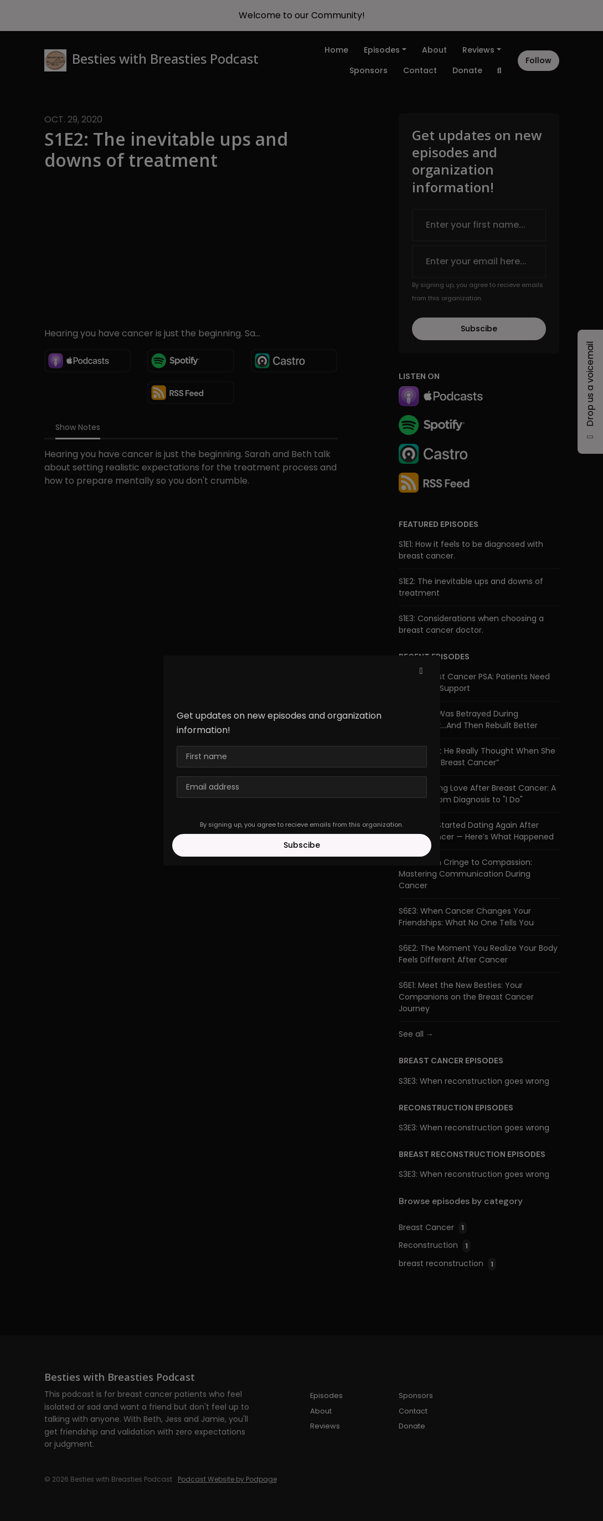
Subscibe (302, 845)
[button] (421, 671)
